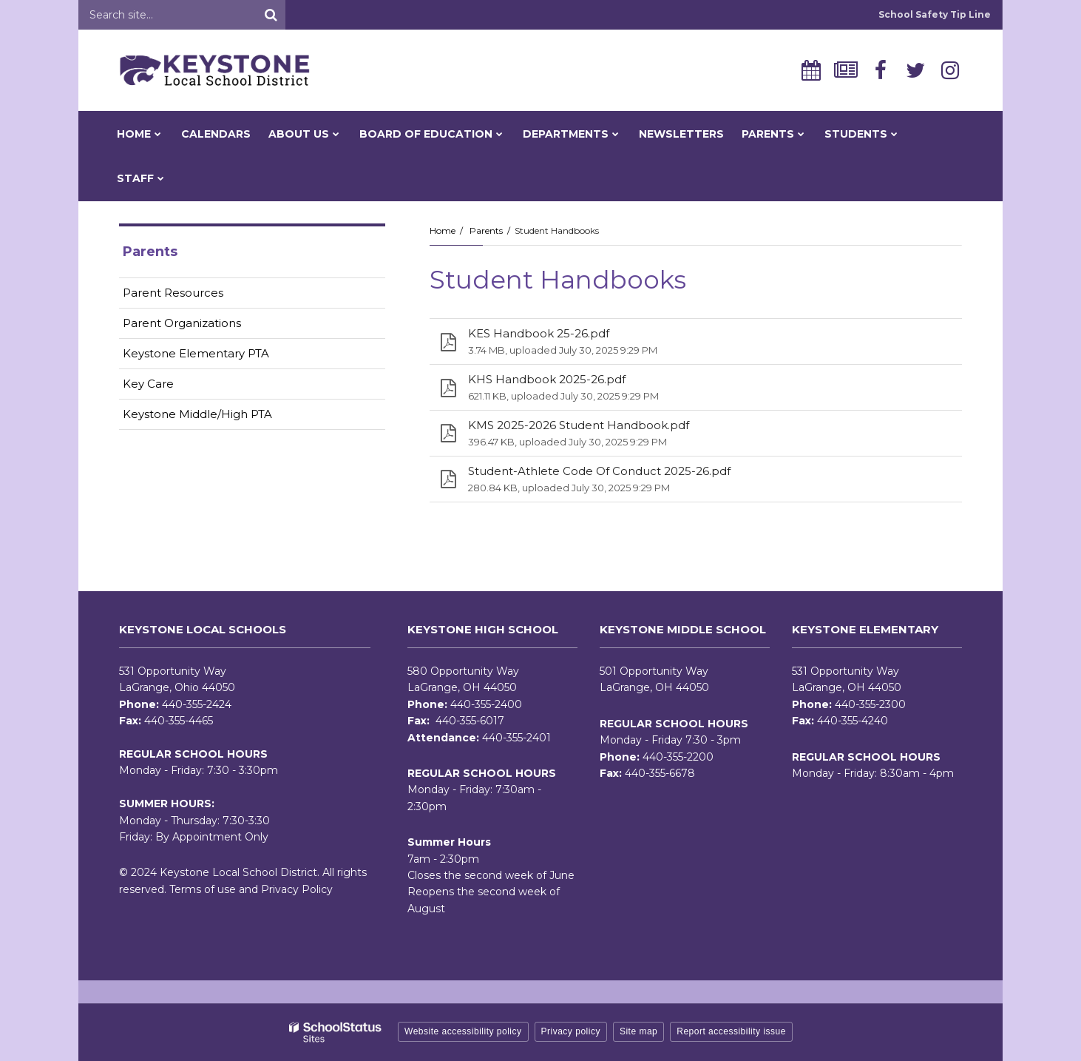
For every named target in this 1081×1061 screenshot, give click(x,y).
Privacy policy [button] (570, 1031)
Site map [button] (638, 1031)
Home (442, 230)
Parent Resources (173, 293)
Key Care (148, 384)
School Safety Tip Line (934, 14)
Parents (486, 230)
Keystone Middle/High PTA (197, 414)
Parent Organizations (182, 323)
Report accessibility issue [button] (731, 1031)
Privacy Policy (297, 889)
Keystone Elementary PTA (196, 353)
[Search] (270, 15)
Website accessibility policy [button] (463, 1031)
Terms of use (202, 889)
